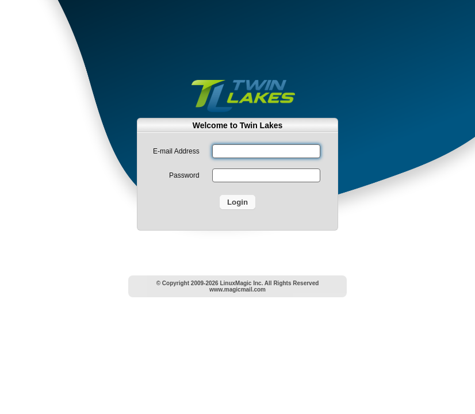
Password (184, 175)
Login (237, 202)
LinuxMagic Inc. (241, 283)
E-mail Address (176, 151)
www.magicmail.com (237, 289)
